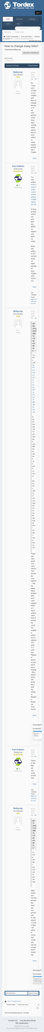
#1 (35, 79)
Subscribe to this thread (30, 53)
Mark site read (35, 41)
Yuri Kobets (18, 166)
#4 (35, 756)
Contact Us (12, 1020)
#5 (35, 815)
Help (18, 24)
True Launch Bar (26, 36)
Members (19, 19)
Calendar (32, 19)
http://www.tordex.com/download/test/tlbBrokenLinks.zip (33, 194)
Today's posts (19, 32)
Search (8, 24)
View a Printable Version (14, 1001)
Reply (34, 158)
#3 (35, 318)
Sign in (38, 13)
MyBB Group (33, 1028)
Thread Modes (33, 65)
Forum (8, 19)
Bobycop (18, 72)
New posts (7, 32)
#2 (35, 173)
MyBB (17, 1028)
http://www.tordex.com (33, 301)
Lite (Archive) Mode (28, 1020)
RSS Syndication (22, 1023)
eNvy (27, 1026)
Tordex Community (12, 36)
